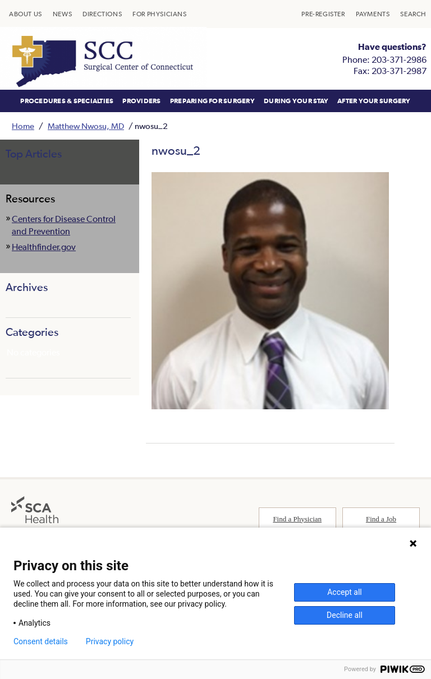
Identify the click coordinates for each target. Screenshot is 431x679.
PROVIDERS (141, 101)
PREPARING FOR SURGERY (212, 101)
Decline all (345, 615)
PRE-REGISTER (323, 14)
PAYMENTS (373, 14)
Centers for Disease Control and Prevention (64, 225)
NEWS (62, 14)
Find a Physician (297, 519)
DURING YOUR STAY (296, 101)
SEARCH (413, 14)
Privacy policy (110, 641)
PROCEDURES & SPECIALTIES (66, 101)
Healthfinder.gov (44, 247)
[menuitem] (25, 14)
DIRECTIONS (102, 14)
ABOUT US (25, 14)
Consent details (40, 641)
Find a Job (381, 519)
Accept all (344, 592)
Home (23, 126)
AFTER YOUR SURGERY (373, 101)
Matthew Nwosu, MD (86, 126)
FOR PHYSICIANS (159, 14)
